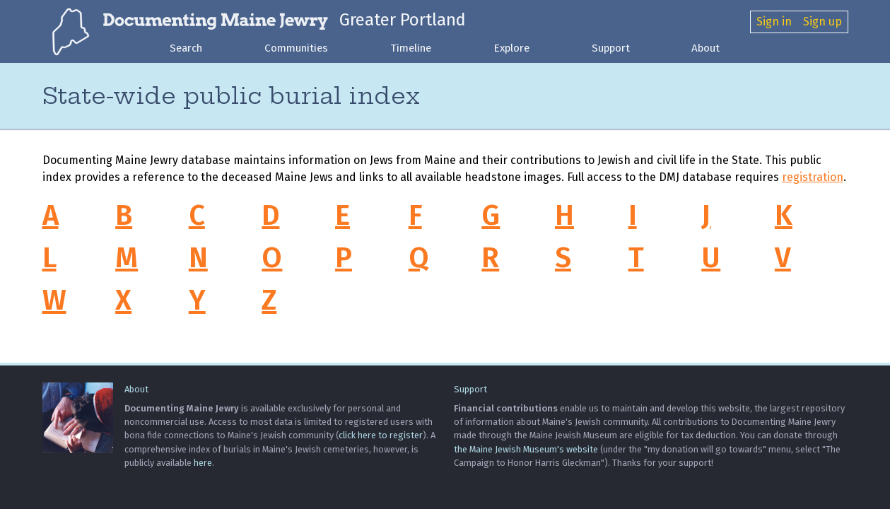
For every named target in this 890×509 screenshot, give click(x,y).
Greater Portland (402, 20)
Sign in (774, 21)
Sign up (822, 21)
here (203, 462)
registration (812, 177)
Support (611, 48)
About (705, 48)
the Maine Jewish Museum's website (526, 449)
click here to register (381, 435)
